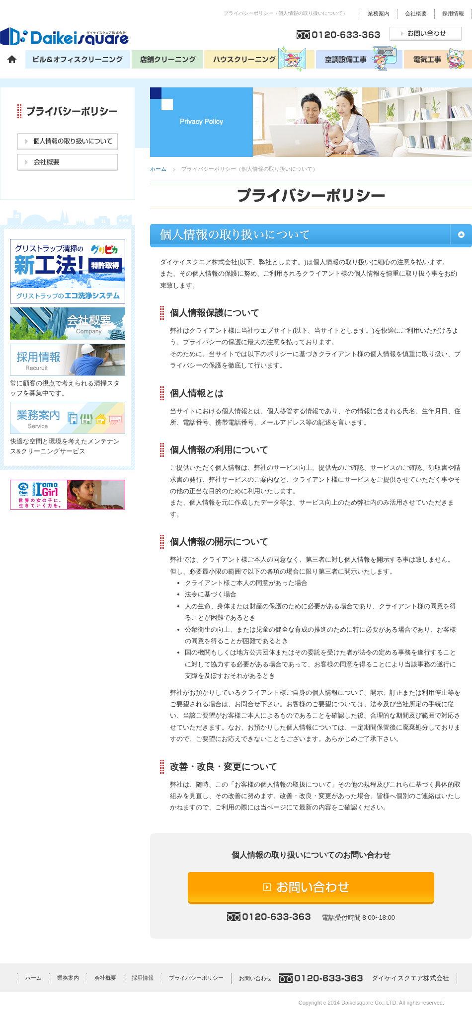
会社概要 (416, 13)
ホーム (12, 58)
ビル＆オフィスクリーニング (78, 58)
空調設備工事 (360, 58)
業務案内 (379, 13)
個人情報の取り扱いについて (67, 141)
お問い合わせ (426, 34)
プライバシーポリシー (196, 978)
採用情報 (453, 13)
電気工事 (438, 58)
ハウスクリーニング (260, 58)
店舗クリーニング (168, 58)
